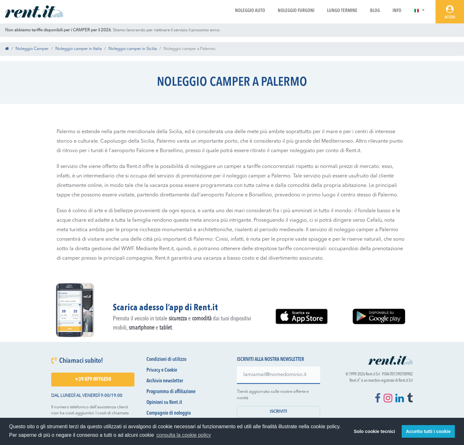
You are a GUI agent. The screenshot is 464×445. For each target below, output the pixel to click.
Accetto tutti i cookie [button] (428, 431)
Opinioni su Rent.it (164, 402)
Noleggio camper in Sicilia (132, 49)
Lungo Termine (342, 11)
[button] (419, 11)
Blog (375, 11)
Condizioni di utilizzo (166, 359)
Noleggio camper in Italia (78, 49)
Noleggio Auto (250, 11)
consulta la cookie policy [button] (184, 435)
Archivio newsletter (164, 381)
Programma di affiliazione (170, 391)
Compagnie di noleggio (168, 413)
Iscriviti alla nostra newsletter (270, 359)
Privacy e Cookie (161, 370)
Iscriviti (278, 412)
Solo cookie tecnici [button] (374, 431)
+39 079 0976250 (93, 379)
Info (397, 11)
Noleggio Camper (32, 49)
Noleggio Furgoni (296, 11)
